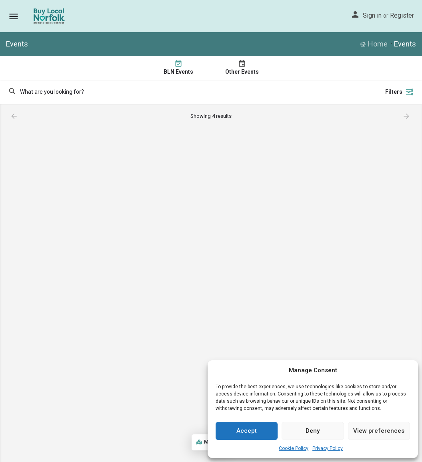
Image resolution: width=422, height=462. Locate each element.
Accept (246, 430)
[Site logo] (49, 16)
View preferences (378, 430)
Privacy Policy (327, 448)
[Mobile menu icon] (13, 16)
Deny (313, 430)
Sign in (372, 15)
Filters (399, 91)
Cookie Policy (293, 448)
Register (402, 15)
